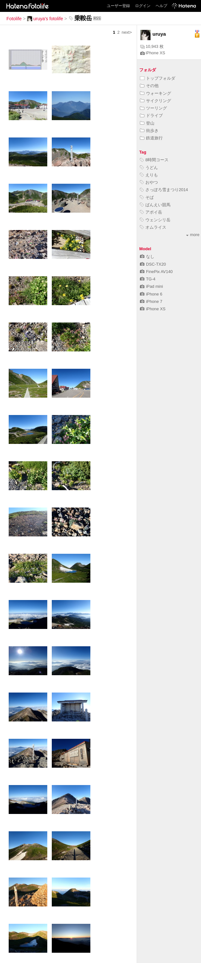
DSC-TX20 (153, 264)
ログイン (143, 6)
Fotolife (14, 18)
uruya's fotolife (45, 18)
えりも (149, 174)
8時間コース (154, 159)
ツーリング (153, 108)
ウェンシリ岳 (155, 219)
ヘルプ (161, 6)
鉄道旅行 (151, 138)
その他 (149, 85)
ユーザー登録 (118, 6)
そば (147, 197)
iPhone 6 (151, 294)
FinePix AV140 (156, 271)
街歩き (149, 130)
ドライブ (151, 115)
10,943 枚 (152, 46)
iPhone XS (152, 52)
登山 (147, 123)
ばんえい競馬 (155, 204)
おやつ (149, 182)
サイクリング (155, 100)
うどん (149, 167)
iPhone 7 (151, 301)
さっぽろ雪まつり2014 (164, 189)
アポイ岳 (151, 212)
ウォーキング (155, 93)
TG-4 (147, 279)
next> (127, 32)
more (192, 234)
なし (147, 256)
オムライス (153, 227)
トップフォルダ (157, 78)
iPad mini (151, 286)
